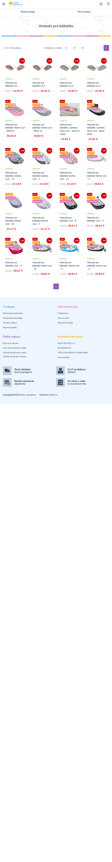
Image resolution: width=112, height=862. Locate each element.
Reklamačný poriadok (12, 318)
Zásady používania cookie (14, 352)
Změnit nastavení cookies (14, 356)
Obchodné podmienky (13, 313)
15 (66, 48)
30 (74, 48)
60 (82, 48)
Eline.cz (54, 395)
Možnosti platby (10, 327)
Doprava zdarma (10, 343)
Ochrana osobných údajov (15, 348)
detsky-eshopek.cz (27, 395)
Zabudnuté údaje (65, 323)
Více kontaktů (64, 357)
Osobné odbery (10, 323)
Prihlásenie (63, 313)
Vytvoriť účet (63, 318)
